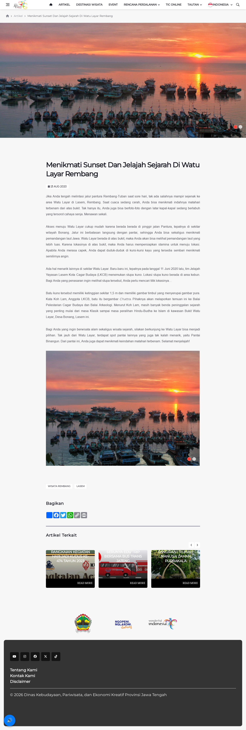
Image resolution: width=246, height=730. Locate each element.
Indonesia (218, 4)
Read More (84, 583)
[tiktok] (56, 656)
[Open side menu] (7, 5)
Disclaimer (20, 681)
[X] (45, 656)
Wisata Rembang (59, 486)
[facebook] (35, 656)
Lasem (80, 486)
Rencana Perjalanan (140, 4)
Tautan (193, 4)
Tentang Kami (23, 670)
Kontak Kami (22, 675)
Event (113, 4)
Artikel (64, 4)
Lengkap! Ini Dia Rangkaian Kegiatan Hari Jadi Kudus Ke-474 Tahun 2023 (70, 554)
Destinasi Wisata (89, 4)
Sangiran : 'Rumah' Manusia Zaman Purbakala (175, 556)
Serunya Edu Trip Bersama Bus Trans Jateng (123, 556)
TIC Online (173, 4)
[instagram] (24, 656)
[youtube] (14, 656)
